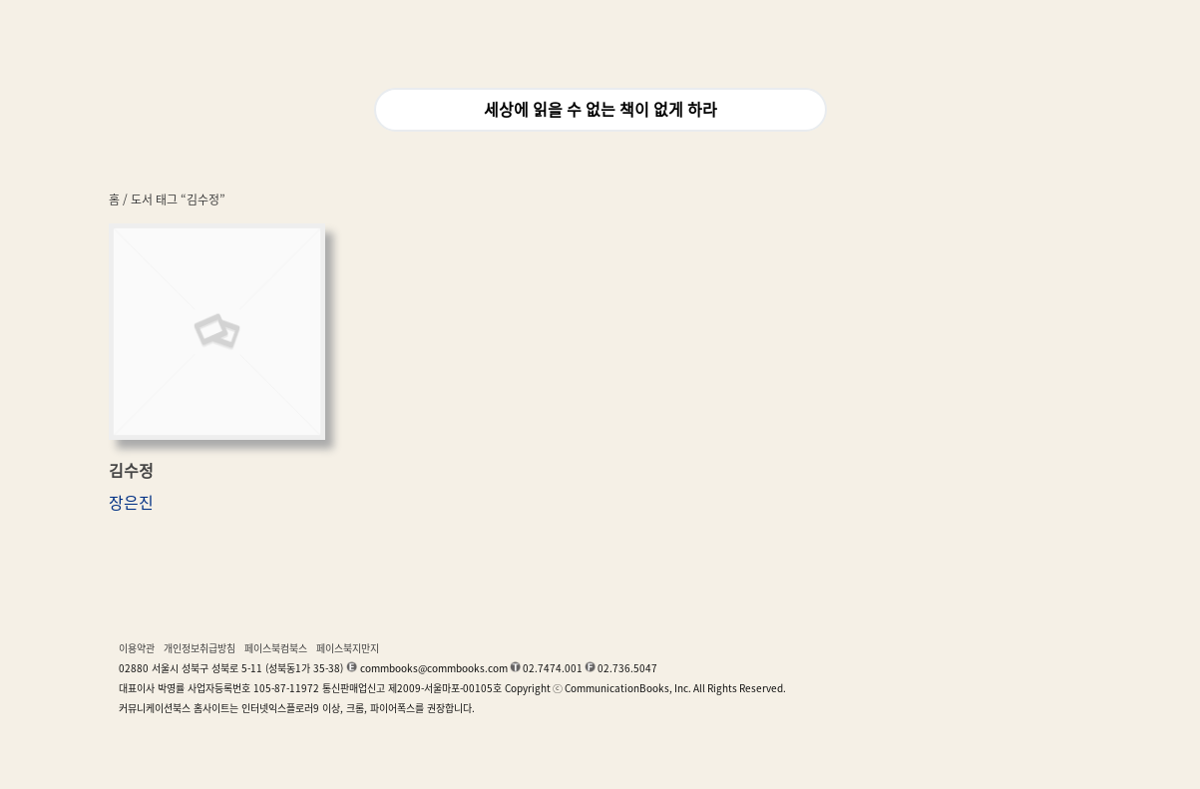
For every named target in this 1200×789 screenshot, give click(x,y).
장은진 (131, 503)
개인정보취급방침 (199, 648)
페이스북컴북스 (275, 648)
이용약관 (137, 648)
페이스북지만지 (347, 648)
